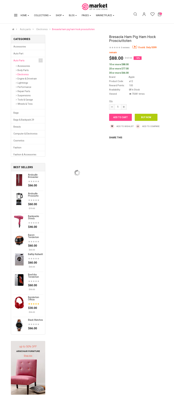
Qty (111, 101)
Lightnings (23, 83)
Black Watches (35, 320)
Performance (24, 87)
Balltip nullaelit (35, 254)
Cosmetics (18, 140)
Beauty (17, 126)
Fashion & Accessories (24, 154)
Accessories (19, 46)
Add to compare (148, 126)
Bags (16, 112)
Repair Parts (24, 91)
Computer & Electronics (25, 133)
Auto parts (25, 29)
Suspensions (24, 95)
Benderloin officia (33, 298)
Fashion (17, 147)
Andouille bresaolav (33, 175)
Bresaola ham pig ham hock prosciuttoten (73, 29)
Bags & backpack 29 (23, 119)
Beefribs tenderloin (33, 275)
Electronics (42, 29)
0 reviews (125, 47)
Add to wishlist (122, 126)
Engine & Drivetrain (27, 78)
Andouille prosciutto (33, 194)
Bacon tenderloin (33, 236)
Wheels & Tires (25, 104)
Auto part (18, 53)
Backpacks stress (33, 217)
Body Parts (23, 70)
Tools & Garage (25, 99)
